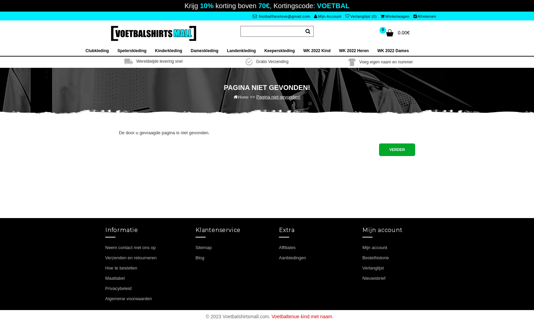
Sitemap (203, 247)
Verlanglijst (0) (361, 16)
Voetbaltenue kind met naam (301, 316)
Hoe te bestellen (121, 268)
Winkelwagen (395, 16)
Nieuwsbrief (374, 278)
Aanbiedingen (292, 257)
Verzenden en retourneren (131, 257)
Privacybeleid (118, 288)
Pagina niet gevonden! (278, 96)
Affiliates (287, 247)
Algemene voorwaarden (128, 298)
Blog (199, 257)
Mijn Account (327, 16)
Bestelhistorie (375, 257)
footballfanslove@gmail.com (281, 16)
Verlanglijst (373, 268)
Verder (397, 150)
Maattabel (115, 278)
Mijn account (374, 247)
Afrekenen (424, 16)
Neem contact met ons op (130, 247)
